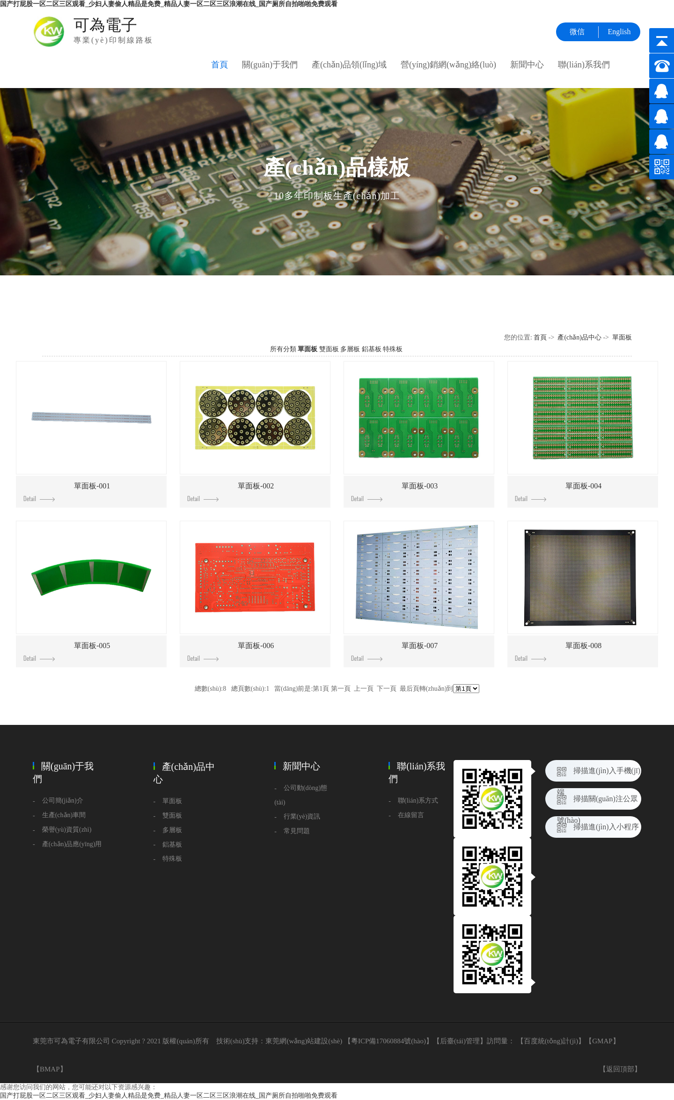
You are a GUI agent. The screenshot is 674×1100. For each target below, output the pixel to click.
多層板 (350, 349)
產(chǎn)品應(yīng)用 (72, 844)
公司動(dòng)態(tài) (300, 795)
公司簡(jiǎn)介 (62, 800)
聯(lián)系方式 (418, 800)
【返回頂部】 (620, 1069)
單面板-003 (394, 492)
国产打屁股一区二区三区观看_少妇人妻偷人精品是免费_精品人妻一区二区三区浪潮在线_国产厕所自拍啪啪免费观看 (168, 3)
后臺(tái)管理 (460, 1041)
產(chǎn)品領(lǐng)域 (349, 64)
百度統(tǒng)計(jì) (551, 1041)
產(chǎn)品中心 (579, 337)
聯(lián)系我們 (584, 64)
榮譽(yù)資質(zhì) (67, 829)
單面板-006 (230, 651)
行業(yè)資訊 (302, 816)
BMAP (50, 1069)
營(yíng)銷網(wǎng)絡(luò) (448, 64)
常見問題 (297, 830)
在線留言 (411, 815)
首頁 (219, 64)
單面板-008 (558, 651)
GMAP (602, 1041)
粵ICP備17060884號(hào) (388, 1041)
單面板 (622, 337)
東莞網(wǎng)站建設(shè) (303, 1041)
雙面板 (329, 349)
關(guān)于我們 (270, 64)
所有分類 (283, 349)
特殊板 (393, 349)
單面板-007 (394, 651)
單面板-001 (66, 492)
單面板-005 (66, 651)
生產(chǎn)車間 (64, 815)
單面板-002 (230, 492)
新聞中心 (527, 64)
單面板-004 (558, 492)
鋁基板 (371, 349)
